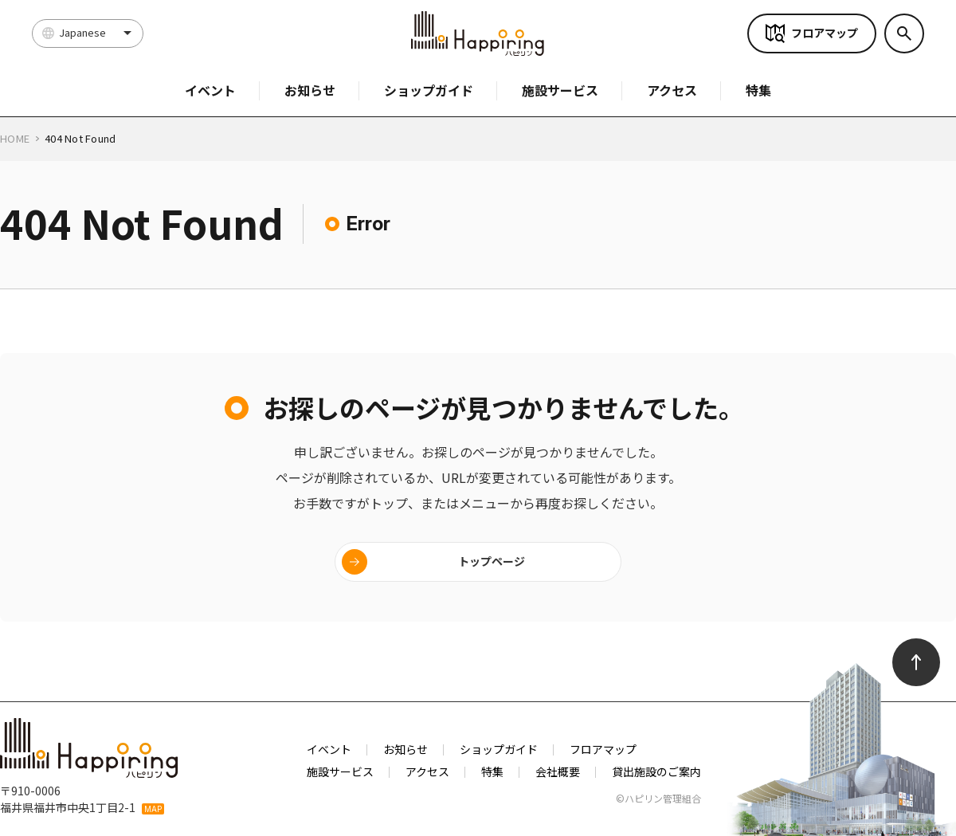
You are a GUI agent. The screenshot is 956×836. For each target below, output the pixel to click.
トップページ (491, 561)
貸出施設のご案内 (656, 771)
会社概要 (557, 771)
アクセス (672, 90)
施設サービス (560, 90)
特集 (758, 90)
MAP (153, 809)
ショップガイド (428, 90)
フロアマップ (824, 33)
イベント (210, 90)
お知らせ (309, 90)
